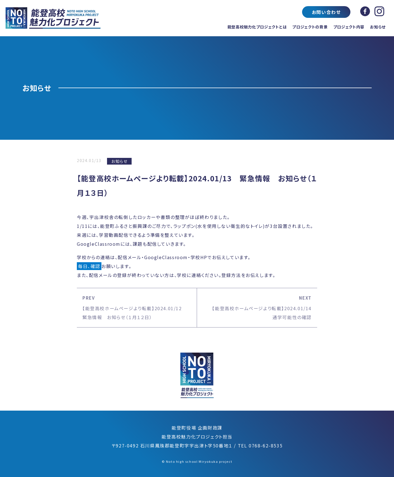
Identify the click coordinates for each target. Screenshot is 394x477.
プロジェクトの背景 (309, 27)
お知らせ (378, 27)
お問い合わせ (326, 12)
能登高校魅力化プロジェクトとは (257, 27)
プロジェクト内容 (349, 27)
